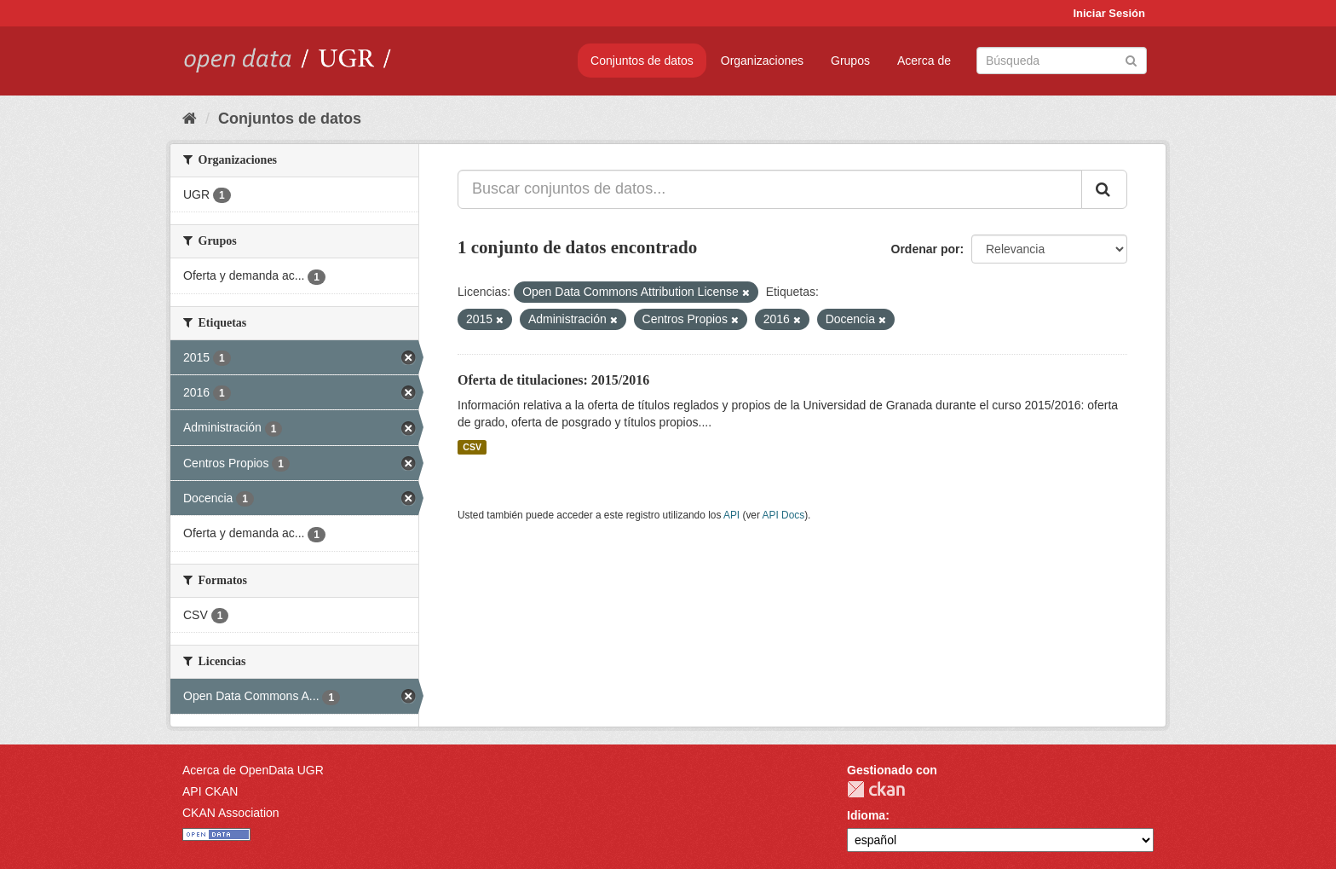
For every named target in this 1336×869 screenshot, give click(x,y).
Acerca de (924, 60)
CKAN (876, 789)
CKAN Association (230, 813)
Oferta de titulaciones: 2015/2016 (553, 380)
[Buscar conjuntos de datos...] (770, 189)
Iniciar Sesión (1109, 13)
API (731, 515)
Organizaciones (762, 60)
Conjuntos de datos (642, 60)
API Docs (784, 515)
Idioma (866, 815)
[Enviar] (1131, 59)
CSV (472, 447)
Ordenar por (925, 249)
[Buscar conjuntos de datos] (1061, 60)
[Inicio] (189, 118)
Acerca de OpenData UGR (253, 770)
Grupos (850, 60)
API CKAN (210, 791)
